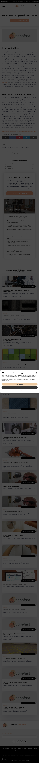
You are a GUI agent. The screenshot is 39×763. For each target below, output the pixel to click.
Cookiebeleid (19, 390)
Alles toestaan (19, 384)
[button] (37, 373)
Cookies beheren (19, 387)
